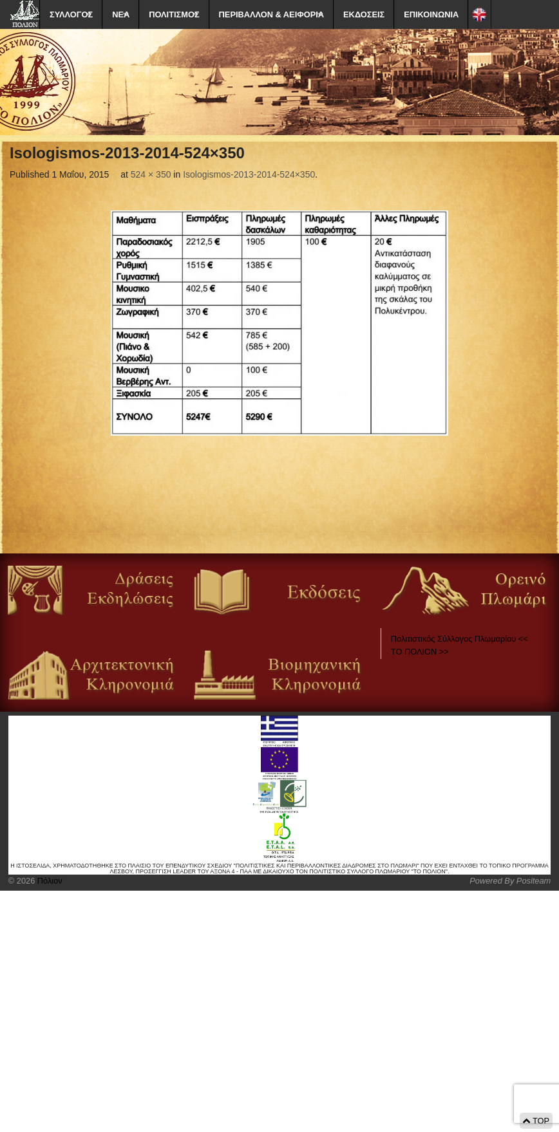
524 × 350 (151, 174)
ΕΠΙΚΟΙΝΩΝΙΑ (431, 14)
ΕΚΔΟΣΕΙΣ (363, 14)
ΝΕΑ (120, 14)
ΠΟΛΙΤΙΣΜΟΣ (174, 14)
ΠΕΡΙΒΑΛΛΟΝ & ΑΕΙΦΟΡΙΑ (271, 14)
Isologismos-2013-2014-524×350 (249, 174)
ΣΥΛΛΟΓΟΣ (71, 14)
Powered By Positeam (510, 881)
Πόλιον (48, 881)
